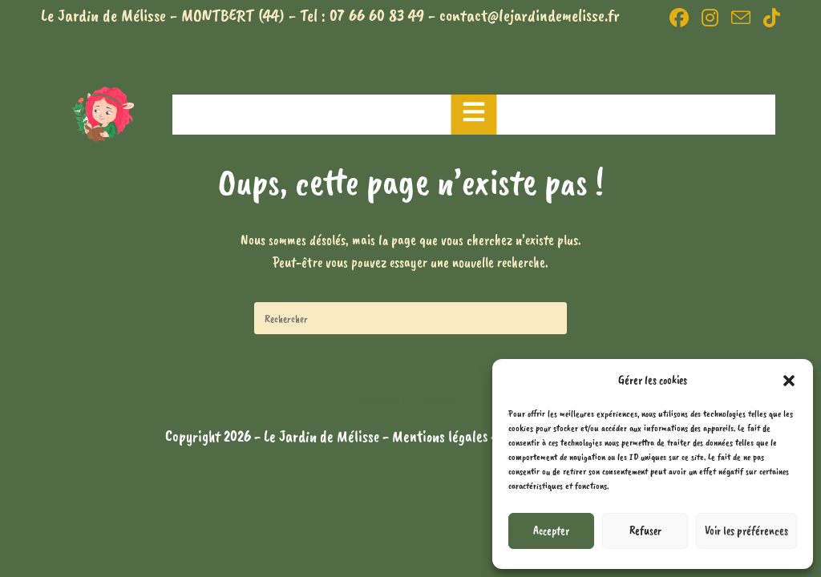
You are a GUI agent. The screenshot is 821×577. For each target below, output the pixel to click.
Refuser (645, 531)
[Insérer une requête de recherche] (410, 318)
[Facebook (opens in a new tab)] (679, 17)
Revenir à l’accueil (411, 399)
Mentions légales (441, 436)
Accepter (551, 531)
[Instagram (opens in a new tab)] (710, 17)
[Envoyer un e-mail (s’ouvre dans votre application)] (741, 17)
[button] (789, 381)
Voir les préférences (746, 531)
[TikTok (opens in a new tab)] (768, 17)
